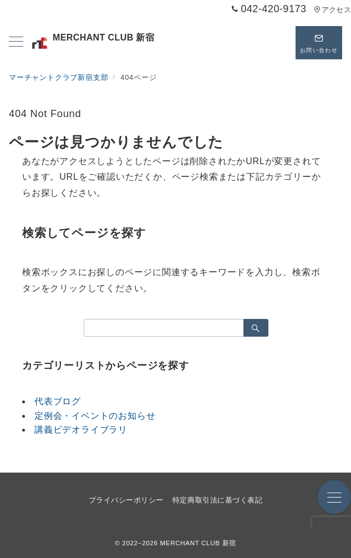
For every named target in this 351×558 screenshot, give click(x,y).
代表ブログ (57, 401)
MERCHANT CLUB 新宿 (92, 43)
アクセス (332, 10)
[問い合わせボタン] (319, 42)
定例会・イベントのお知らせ (94, 415)
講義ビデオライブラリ (81, 429)
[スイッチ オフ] (276, 42)
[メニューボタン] (16, 43)
